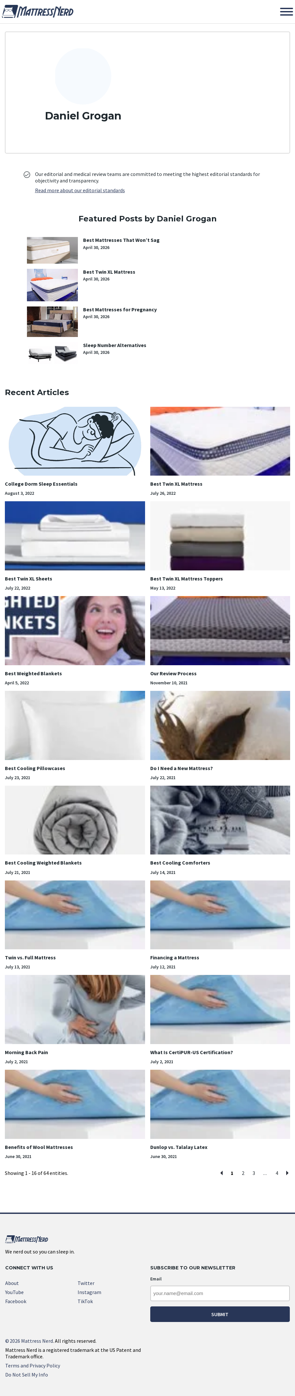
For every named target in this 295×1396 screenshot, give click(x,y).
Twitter (86, 1283)
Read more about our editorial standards (80, 190)
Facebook (15, 1301)
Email (156, 1279)
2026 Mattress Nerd (29, 1341)
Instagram (89, 1292)
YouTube (14, 1292)
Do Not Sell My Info (26, 1374)
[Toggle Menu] (286, 12)
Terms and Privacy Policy (32, 1365)
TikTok (85, 1301)
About (12, 1283)
